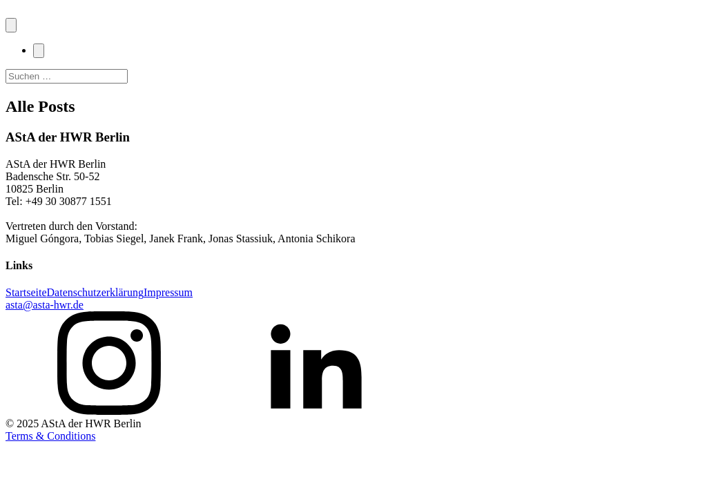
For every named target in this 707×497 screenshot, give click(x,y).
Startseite (26, 292)
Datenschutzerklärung (95, 292)
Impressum (168, 292)
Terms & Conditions (50, 436)
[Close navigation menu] (38, 50)
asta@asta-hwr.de (45, 305)
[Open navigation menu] (11, 25)
